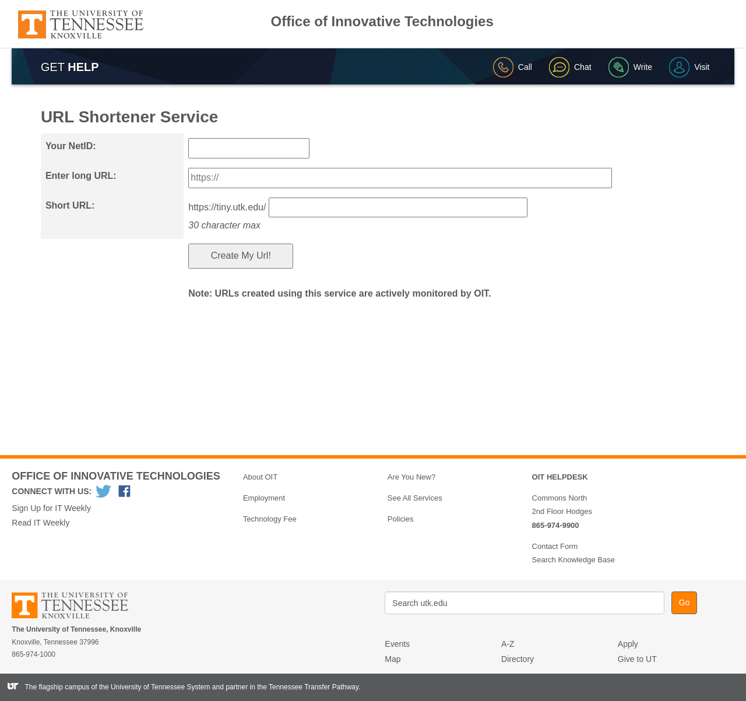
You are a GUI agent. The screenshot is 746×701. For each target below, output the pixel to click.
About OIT (260, 477)
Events (397, 644)
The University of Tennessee (77, 607)
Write (630, 67)
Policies (401, 519)
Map (392, 659)
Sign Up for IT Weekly (51, 508)
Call (512, 67)
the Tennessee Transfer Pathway (307, 687)
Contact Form (555, 546)
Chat (570, 67)
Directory (517, 659)
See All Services (415, 498)
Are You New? (411, 477)
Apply (628, 644)
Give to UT (637, 659)
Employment (264, 498)
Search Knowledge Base (573, 559)
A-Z (508, 644)
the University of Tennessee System (154, 687)
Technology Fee (270, 519)
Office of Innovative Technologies (382, 22)
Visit (689, 67)
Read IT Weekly (40, 522)
